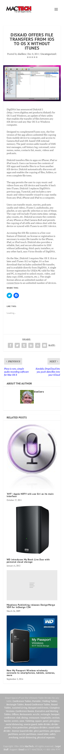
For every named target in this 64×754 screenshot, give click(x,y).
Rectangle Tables (15, 704)
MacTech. (29, 746)
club (18, 717)
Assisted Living (19, 707)
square (38, 720)
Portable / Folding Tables (44, 701)
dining (24, 717)
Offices (15, 714)
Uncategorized (48, 53)
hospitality (45, 717)
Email (21, 749)
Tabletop (29, 720)
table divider (44, 724)
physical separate (46, 737)
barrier (7, 720)
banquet (55, 714)
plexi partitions (41, 730)
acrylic (36, 714)
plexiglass (54, 720)
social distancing (14, 724)
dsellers (22, 53)
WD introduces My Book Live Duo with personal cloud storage (28, 560)
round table (43, 734)
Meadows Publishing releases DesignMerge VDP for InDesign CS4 (31, 606)
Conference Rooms (25, 711)
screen (15, 720)
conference (9, 717)
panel (45, 720)
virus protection (20, 727)
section (56, 717)
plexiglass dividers (38, 727)
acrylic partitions (27, 734)
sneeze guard (30, 724)
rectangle (45, 714)
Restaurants (26, 714)
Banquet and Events (38, 707)
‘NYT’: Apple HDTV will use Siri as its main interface (30, 495)
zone (21, 720)
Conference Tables (22, 701)
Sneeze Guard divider (22, 730)
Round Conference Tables (37, 704)
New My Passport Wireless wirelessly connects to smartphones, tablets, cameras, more (31, 673)
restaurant (34, 717)
